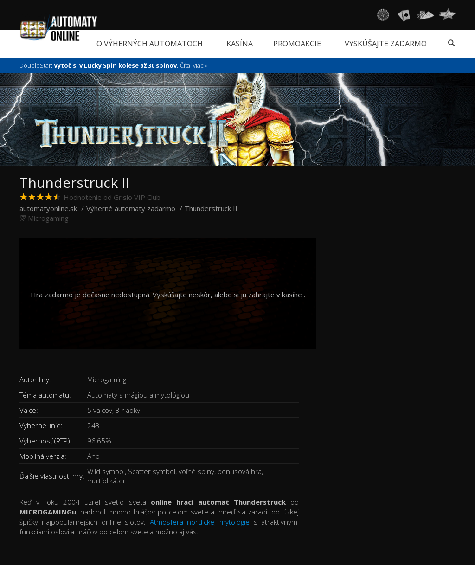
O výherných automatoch (149, 44)
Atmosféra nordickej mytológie (200, 521)
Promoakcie (297, 44)
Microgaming (48, 218)
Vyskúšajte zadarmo (386, 44)
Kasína (239, 44)
